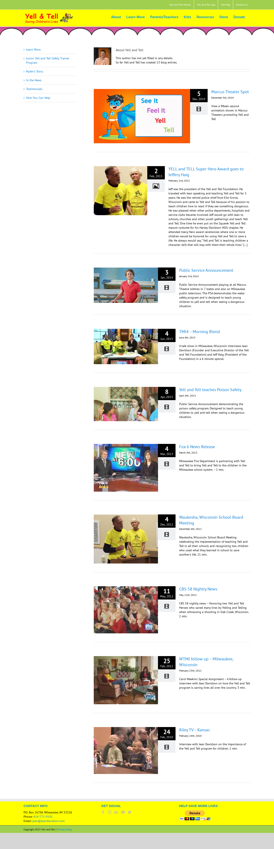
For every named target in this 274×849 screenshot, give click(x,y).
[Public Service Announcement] (126, 285)
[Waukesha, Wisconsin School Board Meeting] (126, 538)
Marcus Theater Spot (230, 92)
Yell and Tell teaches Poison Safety (210, 389)
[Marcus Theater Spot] (142, 116)
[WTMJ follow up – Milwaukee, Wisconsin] (126, 680)
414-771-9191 (43, 817)
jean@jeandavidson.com (48, 821)
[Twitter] (129, 812)
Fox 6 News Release (197, 446)
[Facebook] (103, 812)
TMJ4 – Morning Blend (199, 331)
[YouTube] (123, 812)
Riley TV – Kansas (194, 730)
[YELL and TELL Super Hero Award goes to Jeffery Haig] (120, 190)
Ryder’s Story (34, 71)
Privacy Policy (64, 829)
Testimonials (34, 89)
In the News (34, 80)
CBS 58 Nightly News (198, 589)
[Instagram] (109, 812)
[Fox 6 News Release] (126, 468)
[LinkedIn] (116, 812)
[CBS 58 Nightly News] (126, 609)
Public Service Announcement (206, 270)
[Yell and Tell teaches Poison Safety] (126, 404)
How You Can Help (38, 98)
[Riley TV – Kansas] (126, 750)
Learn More (33, 49)
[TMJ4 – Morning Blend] (126, 346)
